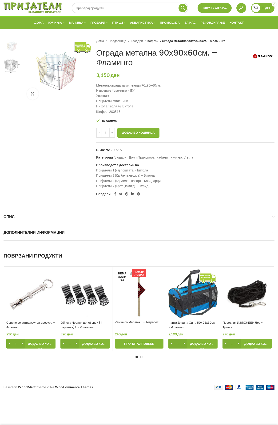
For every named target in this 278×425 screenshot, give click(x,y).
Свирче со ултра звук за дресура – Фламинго (24, 333)
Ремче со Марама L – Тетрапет (138, 330)
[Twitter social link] (121, 202)
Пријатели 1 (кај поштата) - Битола (122, 178)
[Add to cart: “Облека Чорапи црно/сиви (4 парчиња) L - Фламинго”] (85, 352)
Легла (188, 165)
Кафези (153, 49)
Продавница (117, 49)
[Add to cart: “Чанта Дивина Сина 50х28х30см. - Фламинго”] (193, 352)
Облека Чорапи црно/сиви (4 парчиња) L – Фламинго (83, 333)
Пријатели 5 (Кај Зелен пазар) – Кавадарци (128, 189)
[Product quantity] (105, 141)
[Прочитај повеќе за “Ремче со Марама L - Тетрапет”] (139, 352)
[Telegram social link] (138, 202)
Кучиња (176, 165)
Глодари (137, 49)
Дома (100, 49)
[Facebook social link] (115, 202)
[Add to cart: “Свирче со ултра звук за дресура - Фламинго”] (31, 352)
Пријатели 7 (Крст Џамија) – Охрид (122, 194)
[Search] (130, 12)
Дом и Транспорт (141, 165)
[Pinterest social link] (127, 202)
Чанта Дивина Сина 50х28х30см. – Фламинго (188, 333)
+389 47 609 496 (214, 12)
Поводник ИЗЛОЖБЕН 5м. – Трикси (244, 333)
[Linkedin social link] (132, 202)
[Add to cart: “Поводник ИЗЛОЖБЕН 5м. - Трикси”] (247, 352)
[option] (12, 54)
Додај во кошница (138, 141)
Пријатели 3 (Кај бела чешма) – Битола (125, 184)
